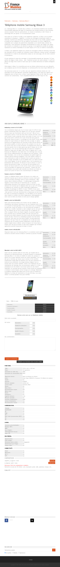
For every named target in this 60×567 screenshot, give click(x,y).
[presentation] (16, 354)
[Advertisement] (30, 14)
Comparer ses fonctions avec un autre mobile (30, 362)
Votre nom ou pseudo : (11, 318)
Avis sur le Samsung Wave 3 (15, 123)
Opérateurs (22, 553)
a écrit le (13, 127)
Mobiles (15, 553)
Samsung (14, 21)
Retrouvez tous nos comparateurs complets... (17, 465)
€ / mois (15, 463)
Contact (30, 559)
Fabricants (7, 21)
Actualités (8, 553)
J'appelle (7, 460)
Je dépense (8, 463)
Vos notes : (8, 322)
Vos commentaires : (10, 336)
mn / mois (16, 460)
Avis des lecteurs (30, 295)
